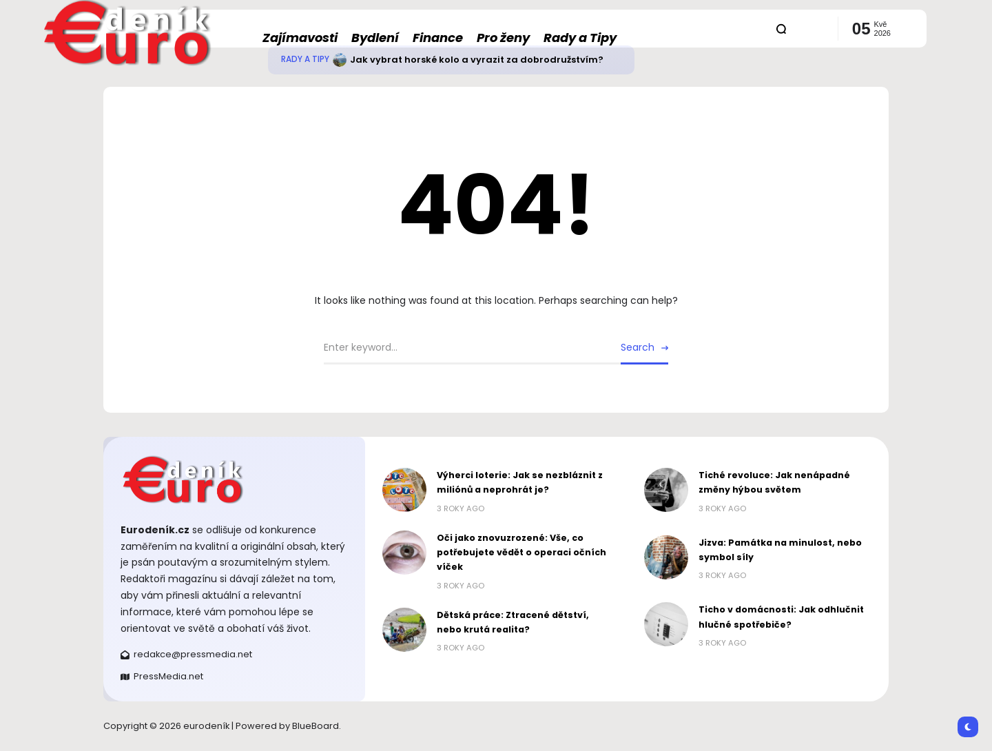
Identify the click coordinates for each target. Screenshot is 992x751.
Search (637, 347)
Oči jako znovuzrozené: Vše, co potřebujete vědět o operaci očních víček (521, 552)
